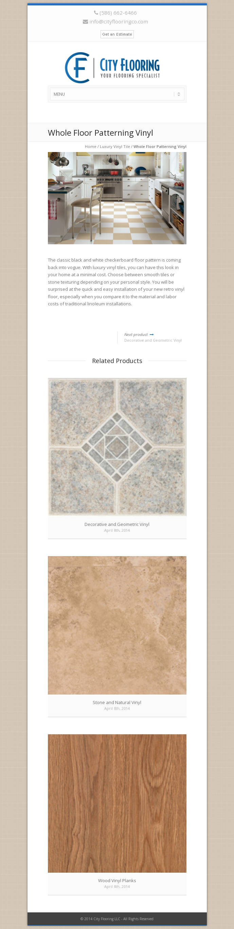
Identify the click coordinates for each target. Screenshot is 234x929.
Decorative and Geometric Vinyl (155, 337)
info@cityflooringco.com (118, 21)
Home (90, 146)
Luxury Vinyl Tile (115, 146)
